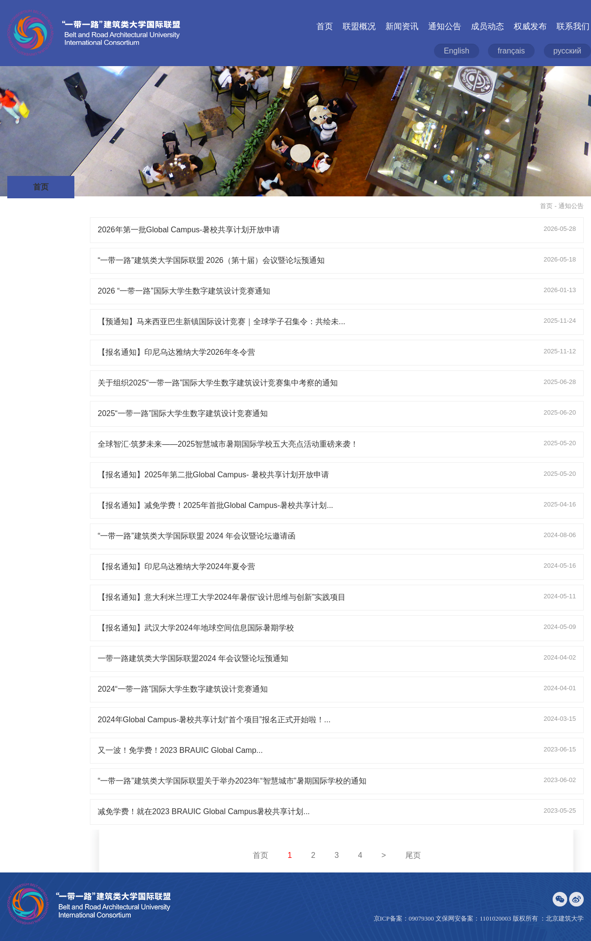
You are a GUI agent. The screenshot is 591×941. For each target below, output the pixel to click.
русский (567, 51)
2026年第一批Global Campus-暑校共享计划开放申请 (189, 230)
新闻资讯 (401, 26)
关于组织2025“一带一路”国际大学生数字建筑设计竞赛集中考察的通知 (218, 383)
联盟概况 (359, 26)
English (456, 51)
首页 (324, 26)
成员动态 (487, 26)
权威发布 (530, 26)
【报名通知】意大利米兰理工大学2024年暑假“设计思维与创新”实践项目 (222, 597)
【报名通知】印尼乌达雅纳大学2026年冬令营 (176, 352)
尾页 (413, 855)
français (511, 51)
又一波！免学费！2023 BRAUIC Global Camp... (180, 750)
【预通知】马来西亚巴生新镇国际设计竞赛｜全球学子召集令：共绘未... (221, 321)
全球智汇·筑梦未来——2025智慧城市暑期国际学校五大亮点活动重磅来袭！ (228, 444)
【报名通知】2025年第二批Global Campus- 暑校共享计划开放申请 (213, 474)
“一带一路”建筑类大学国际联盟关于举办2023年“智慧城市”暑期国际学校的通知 (232, 781)
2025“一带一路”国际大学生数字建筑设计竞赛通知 (183, 413)
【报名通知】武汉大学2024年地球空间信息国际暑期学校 (196, 628)
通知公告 (444, 26)
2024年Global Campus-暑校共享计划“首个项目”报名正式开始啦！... (214, 719)
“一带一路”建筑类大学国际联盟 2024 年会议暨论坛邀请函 (197, 536)
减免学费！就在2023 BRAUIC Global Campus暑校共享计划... (204, 811)
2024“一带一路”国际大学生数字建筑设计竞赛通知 (183, 689)
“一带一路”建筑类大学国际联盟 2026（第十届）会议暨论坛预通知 (211, 260)
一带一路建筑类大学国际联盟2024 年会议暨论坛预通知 (193, 658)
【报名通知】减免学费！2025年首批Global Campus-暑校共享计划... (215, 505)
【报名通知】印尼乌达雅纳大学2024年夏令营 (176, 566)
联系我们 (573, 26)
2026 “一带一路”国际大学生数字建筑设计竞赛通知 (184, 291)
